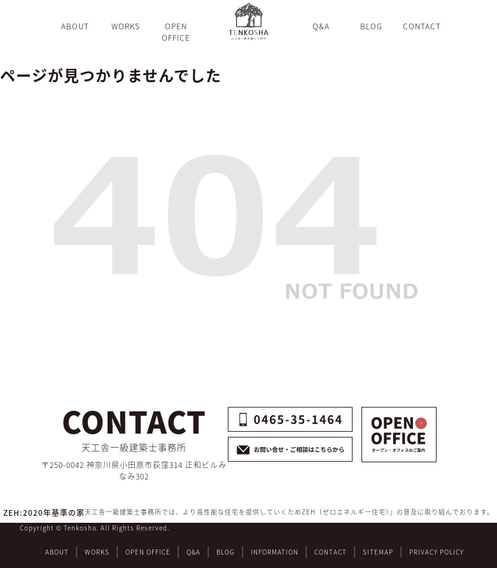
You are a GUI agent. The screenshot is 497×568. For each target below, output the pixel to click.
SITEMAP (378, 552)
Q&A (193, 552)
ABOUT (57, 552)
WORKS (97, 552)
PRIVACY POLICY (436, 552)
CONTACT (330, 552)
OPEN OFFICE (148, 552)
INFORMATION (274, 552)
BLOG (225, 552)
